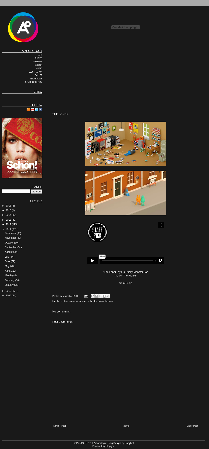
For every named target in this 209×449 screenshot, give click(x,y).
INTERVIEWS (36, 79)
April (7, 270)
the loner (109, 301)
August (9, 252)
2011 (9, 229)
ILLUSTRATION (35, 72)
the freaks (99, 301)
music (71, 301)
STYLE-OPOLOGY (33, 82)
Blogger (110, 446)
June (8, 261)
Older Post (192, 425)
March (8, 275)
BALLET (38, 75)
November (11, 237)
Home (126, 425)
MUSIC (39, 68)
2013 (9, 219)
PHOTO (38, 58)
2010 (9, 291)
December (11, 233)
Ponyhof (129, 443)
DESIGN (38, 65)
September (11, 247)
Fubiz (128, 283)
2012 (9, 224)
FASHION (37, 62)
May (7, 266)
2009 (9, 295)
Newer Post (59, 425)
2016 (9, 205)
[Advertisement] (110, 77)
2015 (9, 210)
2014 (9, 215)
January (9, 285)
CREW (38, 91)
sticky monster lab (84, 301)
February (10, 280)
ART (40, 55)
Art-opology (100, 443)
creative (64, 301)
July (7, 256)
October (9, 242)
